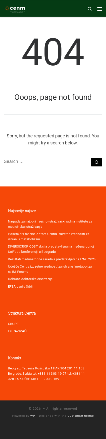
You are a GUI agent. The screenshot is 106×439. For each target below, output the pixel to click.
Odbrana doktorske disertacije (30, 279)
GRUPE (13, 324)
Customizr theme (81, 415)
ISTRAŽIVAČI (17, 331)
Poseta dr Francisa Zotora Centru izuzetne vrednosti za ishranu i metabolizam (48, 236)
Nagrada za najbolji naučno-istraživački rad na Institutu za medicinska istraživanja (50, 224)
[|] (15, 8)
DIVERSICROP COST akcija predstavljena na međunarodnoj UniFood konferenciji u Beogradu (51, 249)
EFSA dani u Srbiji (20, 286)
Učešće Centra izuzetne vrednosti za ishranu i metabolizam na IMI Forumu (51, 269)
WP (32, 415)
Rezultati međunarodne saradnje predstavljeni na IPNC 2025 (52, 259)
